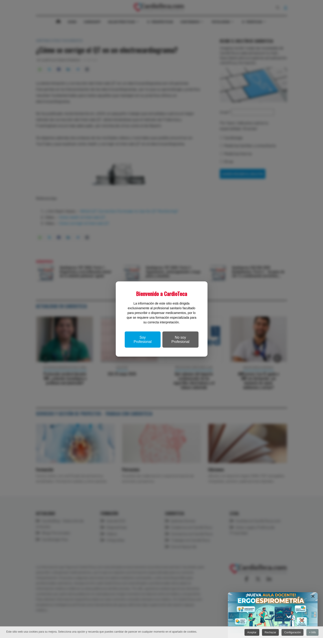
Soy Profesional (143, 339)
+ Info (312, 632)
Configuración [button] (292, 632)
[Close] (313, 596)
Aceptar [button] (251, 632)
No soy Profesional (180, 339)
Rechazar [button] (270, 632)
